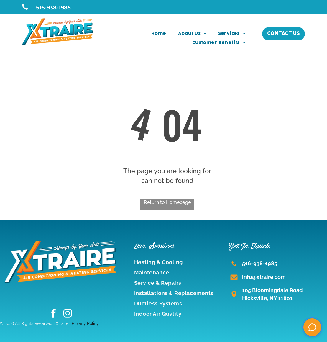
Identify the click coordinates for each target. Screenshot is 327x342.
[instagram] (67, 314)
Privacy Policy (85, 323)
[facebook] (53, 314)
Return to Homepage (167, 202)
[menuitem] (158, 33)
